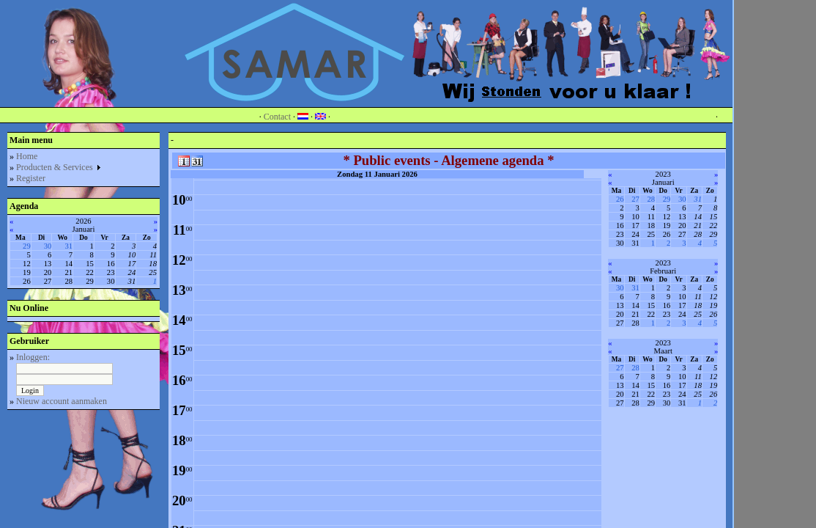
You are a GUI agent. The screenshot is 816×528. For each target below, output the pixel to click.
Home (26, 156)
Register (30, 178)
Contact (277, 116)
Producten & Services (59, 167)
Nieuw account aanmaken (61, 401)
